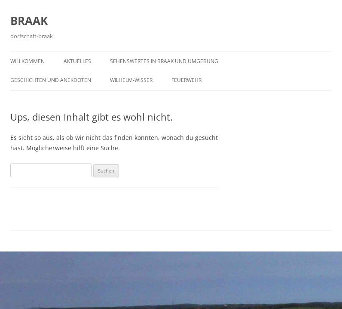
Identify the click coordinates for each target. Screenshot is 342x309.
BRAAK (29, 20)
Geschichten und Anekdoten (50, 80)
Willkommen (27, 61)
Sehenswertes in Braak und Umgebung (164, 61)
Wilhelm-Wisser (131, 80)
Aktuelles (77, 61)
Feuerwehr (186, 80)
